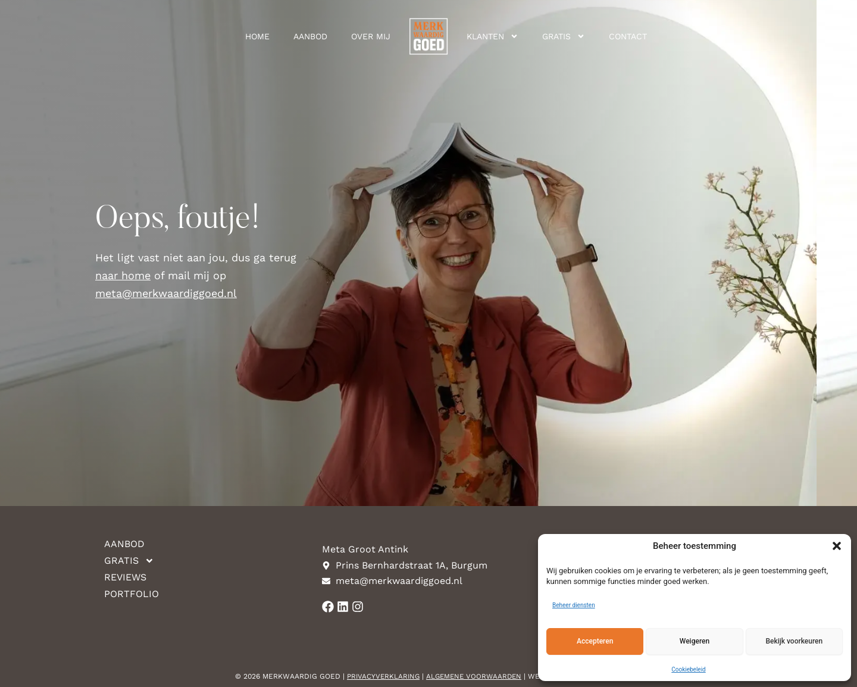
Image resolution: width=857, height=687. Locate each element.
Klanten (492, 36)
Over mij (370, 36)
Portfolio (131, 593)
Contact (628, 36)
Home (257, 36)
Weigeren (694, 641)
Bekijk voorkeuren (793, 641)
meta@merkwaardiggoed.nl (166, 293)
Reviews (125, 577)
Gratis (563, 36)
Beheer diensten (573, 605)
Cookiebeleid (688, 669)
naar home (123, 275)
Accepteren (595, 641)
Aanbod (310, 36)
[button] (837, 546)
